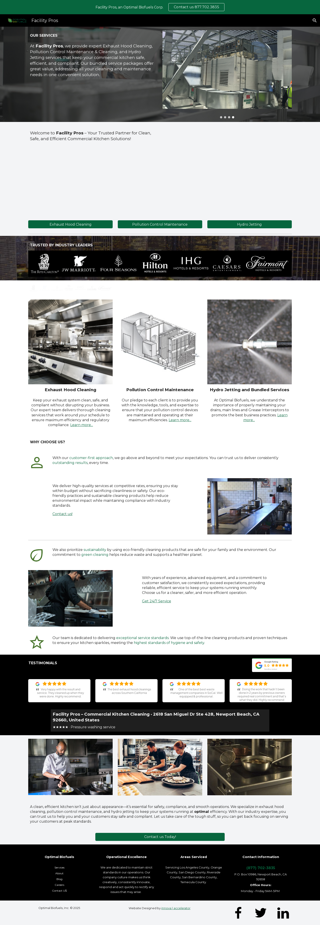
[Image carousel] (227, 74)
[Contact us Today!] (160, 836)
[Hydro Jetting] (250, 224)
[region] (160, 7)
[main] (92, 35)
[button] (314, 20)
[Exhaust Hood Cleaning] (70, 224)
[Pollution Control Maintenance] (160, 224)
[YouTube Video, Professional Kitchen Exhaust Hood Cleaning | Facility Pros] (227, 169)
